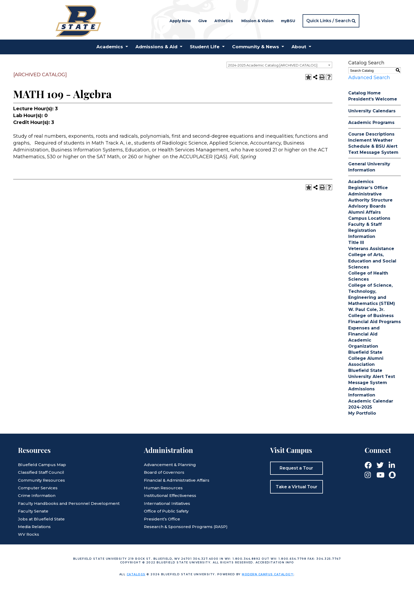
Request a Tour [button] (296, 468)
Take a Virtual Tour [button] (296, 486)
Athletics (223, 20)
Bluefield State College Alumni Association (365, 358)
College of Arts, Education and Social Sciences (372, 260)
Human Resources (163, 487)
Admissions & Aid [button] (156, 46)
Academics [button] (109, 46)
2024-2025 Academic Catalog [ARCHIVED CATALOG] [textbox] (272, 65)
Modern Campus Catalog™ (268, 574)
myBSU (288, 20)
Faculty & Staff (365, 224)
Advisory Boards (367, 206)
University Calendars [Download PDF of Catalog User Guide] (372, 110)
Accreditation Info (275, 562)
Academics (361, 181)
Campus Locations (369, 218)
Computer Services (38, 487)
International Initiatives (167, 503)
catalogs (136, 574)
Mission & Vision (257, 20)
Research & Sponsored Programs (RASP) (186, 526)
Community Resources (41, 480)
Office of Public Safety (166, 511)
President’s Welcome (372, 99)
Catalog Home (364, 92)
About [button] (298, 46)
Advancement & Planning (170, 464)
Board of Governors (164, 472)
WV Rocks (28, 534)
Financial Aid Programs (374, 321)
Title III (356, 242)
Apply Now (180, 20)
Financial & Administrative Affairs (176, 480)
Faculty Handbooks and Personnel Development (69, 503)
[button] (331, 20)
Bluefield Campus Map (42, 464)
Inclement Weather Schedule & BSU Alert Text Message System (373, 146)
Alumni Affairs (364, 212)
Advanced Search (369, 77)
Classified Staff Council (41, 472)
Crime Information (36, 495)
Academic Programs (371, 122)
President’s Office (162, 518)
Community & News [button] (255, 46)
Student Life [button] (204, 46)
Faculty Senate (33, 511)
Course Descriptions (371, 134)
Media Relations (34, 526)
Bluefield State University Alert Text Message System (371, 376)
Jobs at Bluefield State (41, 518)
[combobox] (279, 65)
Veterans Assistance (371, 248)
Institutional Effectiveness (170, 495)
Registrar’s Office (368, 187)
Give (202, 20)
